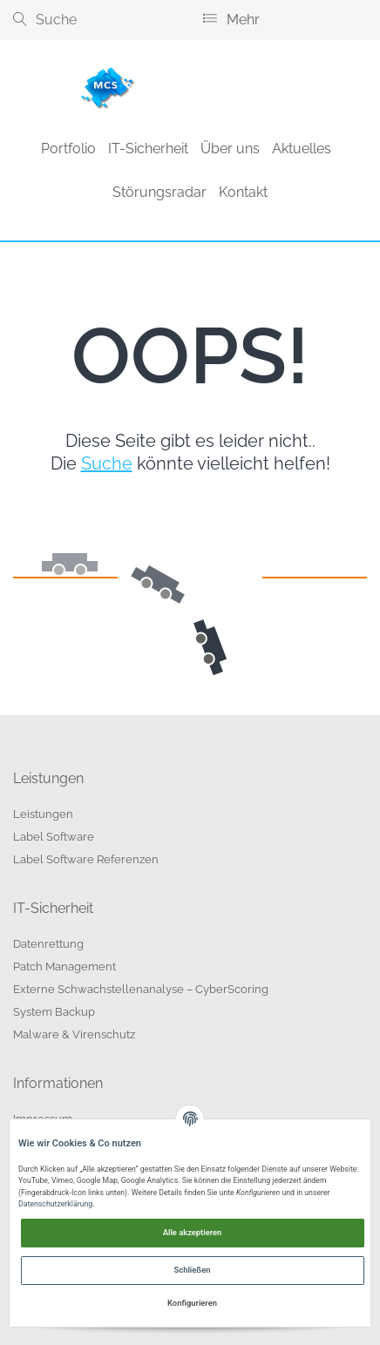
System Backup (54, 1011)
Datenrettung (48, 943)
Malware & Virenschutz (74, 1034)
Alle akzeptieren (192, 1232)
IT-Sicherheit (148, 148)
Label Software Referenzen (86, 859)
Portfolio (68, 148)
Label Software (53, 836)
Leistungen (43, 814)
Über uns (230, 148)
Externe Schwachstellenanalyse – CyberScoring (140, 989)
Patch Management (64, 966)
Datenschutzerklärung (55, 1204)
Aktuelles (301, 148)
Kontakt (243, 192)
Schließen (192, 1269)
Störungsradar (159, 192)
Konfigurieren (192, 1303)
